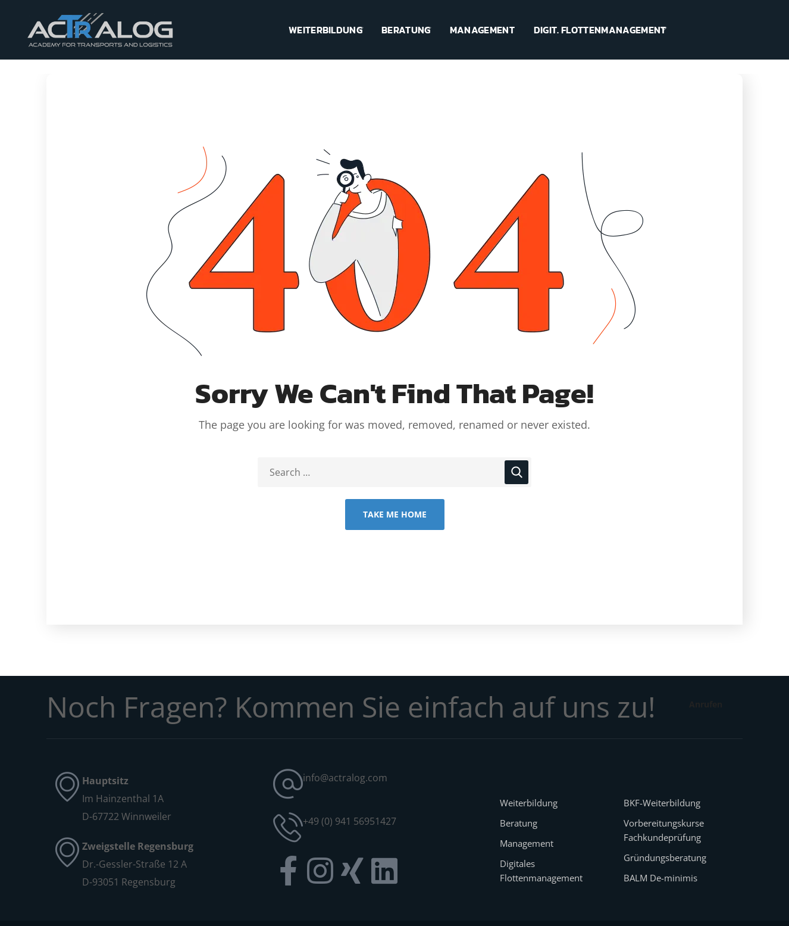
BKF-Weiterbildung (662, 803)
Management (526, 843)
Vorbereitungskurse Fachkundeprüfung (664, 830)
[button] (705, 704)
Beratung (518, 823)
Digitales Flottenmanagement (541, 871)
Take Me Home (395, 514)
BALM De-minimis (660, 878)
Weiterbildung (529, 803)
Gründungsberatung (665, 857)
